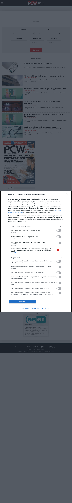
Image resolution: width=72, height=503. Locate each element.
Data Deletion (25, 308)
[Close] (68, 195)
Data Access (36, 308)
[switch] (58, 230)
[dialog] (36, 251)
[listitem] (36, 226)
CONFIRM (22, 302)
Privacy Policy (46, 308)
